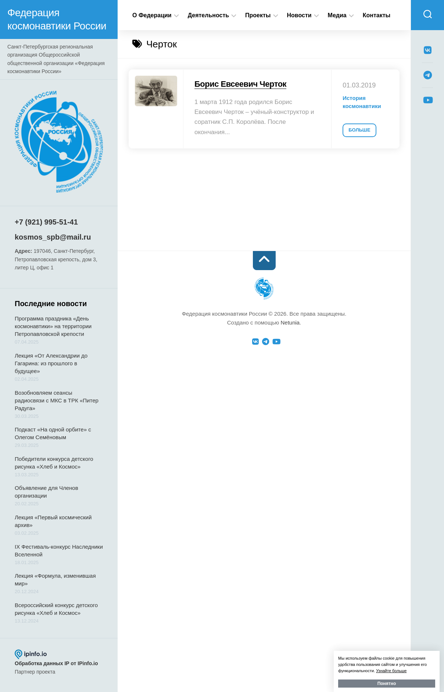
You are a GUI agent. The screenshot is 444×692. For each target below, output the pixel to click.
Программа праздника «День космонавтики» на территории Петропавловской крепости (53, 326)
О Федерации (152, 15)
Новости (299, 15)
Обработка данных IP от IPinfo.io (56, 663)
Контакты (376, 15)
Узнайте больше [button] (391, 670)
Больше (359, 130)
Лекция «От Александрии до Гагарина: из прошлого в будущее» (51, 363)
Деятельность (208, 15)
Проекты (258, 15)
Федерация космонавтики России (56, 19)
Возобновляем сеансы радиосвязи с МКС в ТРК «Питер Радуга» (57, 400)
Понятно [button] (386, 683)
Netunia (290, 322)
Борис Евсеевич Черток (240, 84)
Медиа (337, 15)
